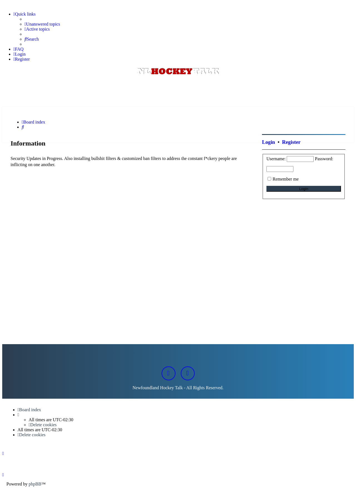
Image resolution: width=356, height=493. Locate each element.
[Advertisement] (178, 91)
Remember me (286, 179)
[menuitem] (42, 24)
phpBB (35, 484)
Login (268, 142)
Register (291, 142)
